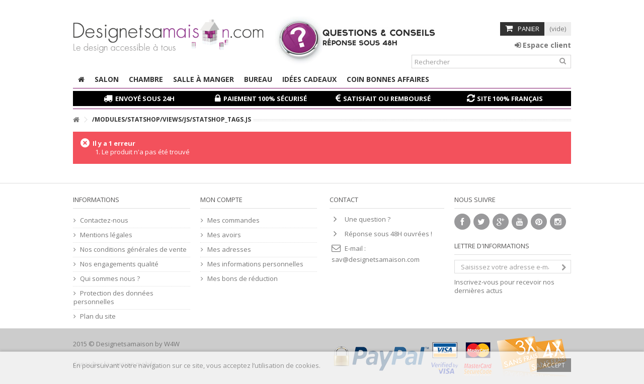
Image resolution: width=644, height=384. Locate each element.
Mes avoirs (224, 235)
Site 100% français (510, 98)
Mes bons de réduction (242, 278)
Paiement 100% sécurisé (265, 98)
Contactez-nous (104, 220)
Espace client (543, 45)
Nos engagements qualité (119, 264)
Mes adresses (229, 249)
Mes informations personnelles (255, 264)
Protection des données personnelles (113, 297)
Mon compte (221, 199)
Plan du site (98, 316)
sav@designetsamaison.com (376, 259)
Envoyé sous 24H (145, 98)
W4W (172, 343)
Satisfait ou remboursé (387, 98)
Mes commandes (233, 220)
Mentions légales (106, 235)
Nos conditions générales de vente (133, 249)
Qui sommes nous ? (110, 278)
